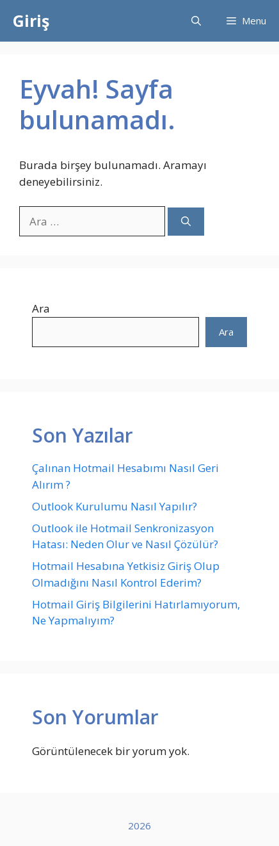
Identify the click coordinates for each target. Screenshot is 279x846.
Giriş (31, 20)
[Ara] (186, 221)
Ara (41, 308)
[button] (196, 21)
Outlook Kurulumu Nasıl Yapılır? (114, 506)
